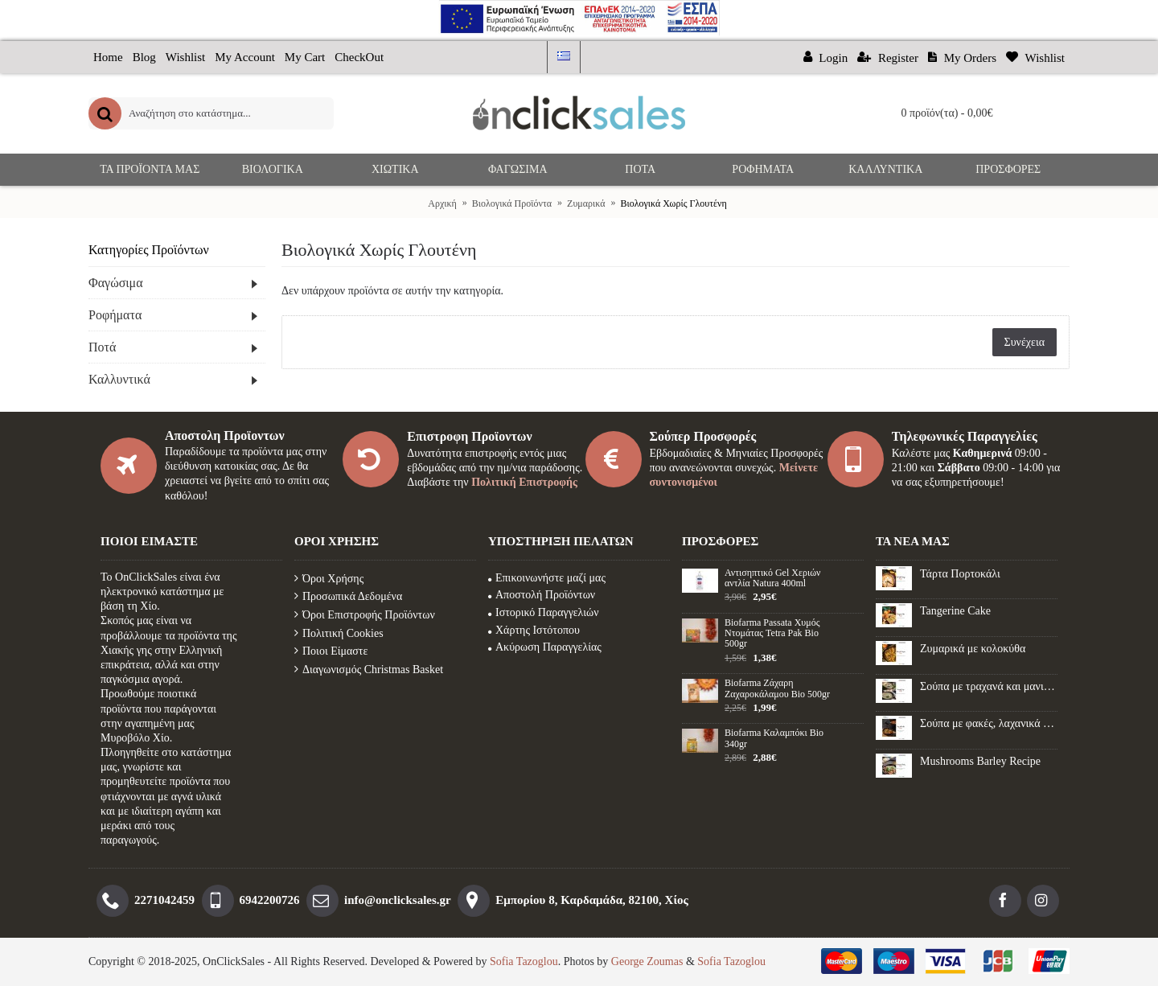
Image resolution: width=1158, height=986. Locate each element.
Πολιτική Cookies (339, 633)
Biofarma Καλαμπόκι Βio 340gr (774, 738)
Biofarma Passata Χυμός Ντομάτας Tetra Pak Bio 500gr (772, 633)
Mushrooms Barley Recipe (980, 761)
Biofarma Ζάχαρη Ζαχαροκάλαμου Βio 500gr (777, 688)
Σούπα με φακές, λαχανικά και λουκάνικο (988, 723)
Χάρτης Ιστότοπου (534, 630)
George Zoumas (647, 961)
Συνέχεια (1024, 342)
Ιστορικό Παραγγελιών (543, 612)
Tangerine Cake (955, 611)
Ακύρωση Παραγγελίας (545, 647)
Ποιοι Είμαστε (331, 651)
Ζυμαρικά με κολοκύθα (972, 649)
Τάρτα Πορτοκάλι (960, 574)
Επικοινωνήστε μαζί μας (547, 578)
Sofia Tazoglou (524, 961)
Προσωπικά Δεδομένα (348, 596)
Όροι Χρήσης (328, 579)
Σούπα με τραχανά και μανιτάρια (988, 686)
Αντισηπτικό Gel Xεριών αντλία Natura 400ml (772, 578)
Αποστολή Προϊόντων (541, 595)
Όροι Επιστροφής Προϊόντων (364, 615)
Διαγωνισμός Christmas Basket (368, 669)
